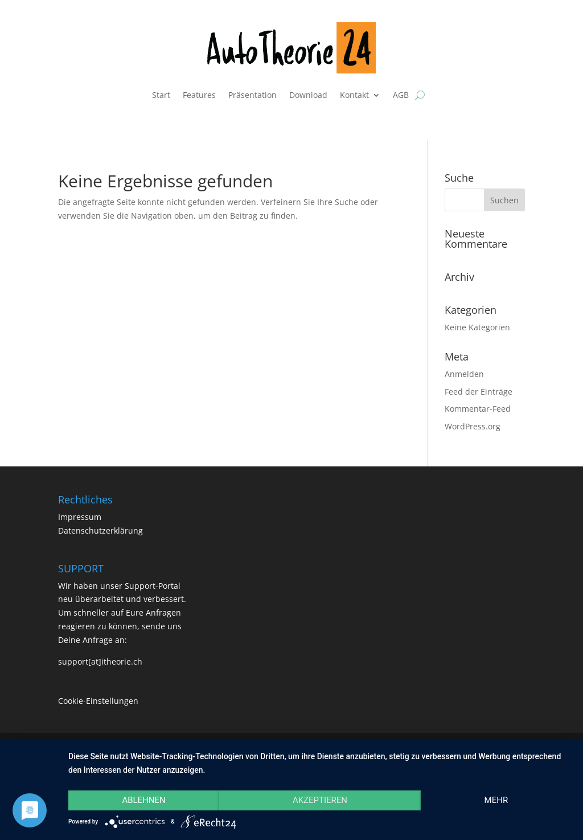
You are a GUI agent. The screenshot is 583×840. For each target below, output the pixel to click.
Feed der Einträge (478, 391)
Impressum (79, 516)
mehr (496, 800)
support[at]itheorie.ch (100, 661)
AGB (401, 94)
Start (161, 94)
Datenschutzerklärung (100, 530)
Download (308, 94)
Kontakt (354, 94)
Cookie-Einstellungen (98, 700)
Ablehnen (143, 800)
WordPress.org (472, 426)
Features (199, 94)
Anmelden (464, 373)
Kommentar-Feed (478, 408)
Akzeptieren (320, 800)
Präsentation (252, 94)
